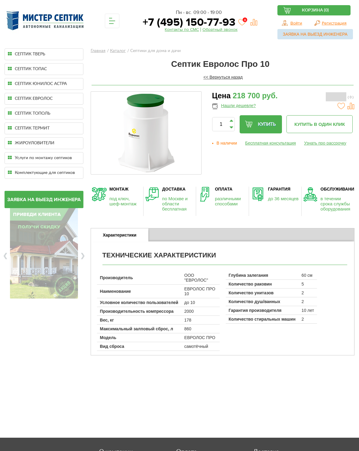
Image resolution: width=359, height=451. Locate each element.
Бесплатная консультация (270, 143)
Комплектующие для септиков (41, 172)
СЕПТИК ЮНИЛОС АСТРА (37, 83)
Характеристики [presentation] (119, 235)
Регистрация (334, 23)
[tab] (119, 235)
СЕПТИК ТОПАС (27, 69)
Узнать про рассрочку (325, 143)
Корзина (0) (315, 10)
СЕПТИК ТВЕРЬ (26, 54)
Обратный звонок (220, 29)
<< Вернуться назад (223, 77)
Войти (296, 23)
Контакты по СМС (182, 29)
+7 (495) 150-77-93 (187, 22)
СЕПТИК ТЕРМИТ (29, 128)
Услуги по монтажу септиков (40, 157)
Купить (260, 124)
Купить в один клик (319, 124)
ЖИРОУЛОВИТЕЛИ (31, 143)
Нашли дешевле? (238, 105)
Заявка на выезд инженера (315, 34)
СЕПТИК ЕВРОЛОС (30, 98)
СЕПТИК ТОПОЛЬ (29, 113)
